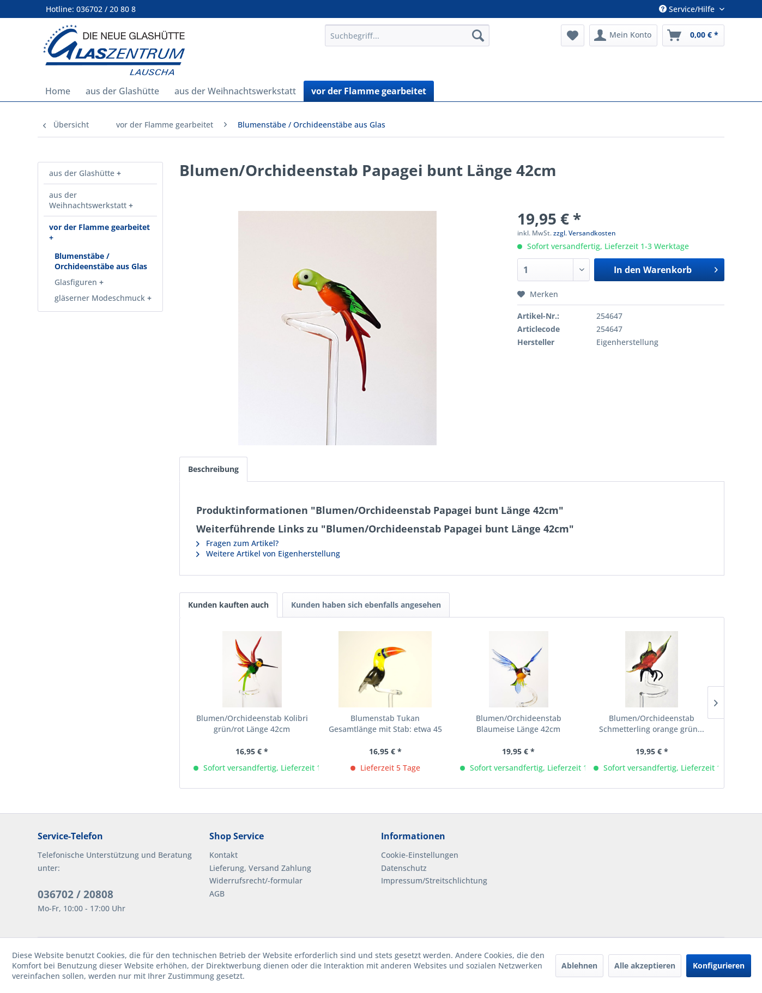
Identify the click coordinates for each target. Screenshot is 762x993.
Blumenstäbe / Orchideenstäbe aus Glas (101, 261)
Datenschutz (404, 868)
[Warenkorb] (693, 35)
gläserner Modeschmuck (101, 298)
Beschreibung (213, 469)
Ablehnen (579, 965)
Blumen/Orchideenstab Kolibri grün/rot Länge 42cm (252, 723)
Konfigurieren (719, 965)
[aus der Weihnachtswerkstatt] (235, 91)
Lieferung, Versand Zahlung (260, 868)
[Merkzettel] (572, 35)
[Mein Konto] (623, 35)
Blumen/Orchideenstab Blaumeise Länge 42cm (518, 723)
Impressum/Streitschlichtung (434, 880)
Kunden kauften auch (228, 605)
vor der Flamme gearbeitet (99, 227)
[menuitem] (407, 35)
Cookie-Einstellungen (419, 855)
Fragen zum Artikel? (237, 543)
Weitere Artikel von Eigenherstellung (268, 553)
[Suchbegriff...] (407, 35)
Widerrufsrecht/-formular (256, 880)
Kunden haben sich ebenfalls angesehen (366, 605)
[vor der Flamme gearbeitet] (369, 91)
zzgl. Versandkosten (584, 233)
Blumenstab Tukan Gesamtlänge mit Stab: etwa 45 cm (385, 724)
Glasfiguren (77, 282)
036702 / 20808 (75, 894)
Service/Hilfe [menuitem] (688, 9)
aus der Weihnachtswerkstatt (89, 200)
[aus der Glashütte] (122, 91)
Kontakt (223, 855)
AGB (217, 893)
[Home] (58, 91)
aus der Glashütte (83, 173)
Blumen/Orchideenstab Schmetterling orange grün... (651, 723)
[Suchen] (478, 35)
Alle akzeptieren (644, 965)
